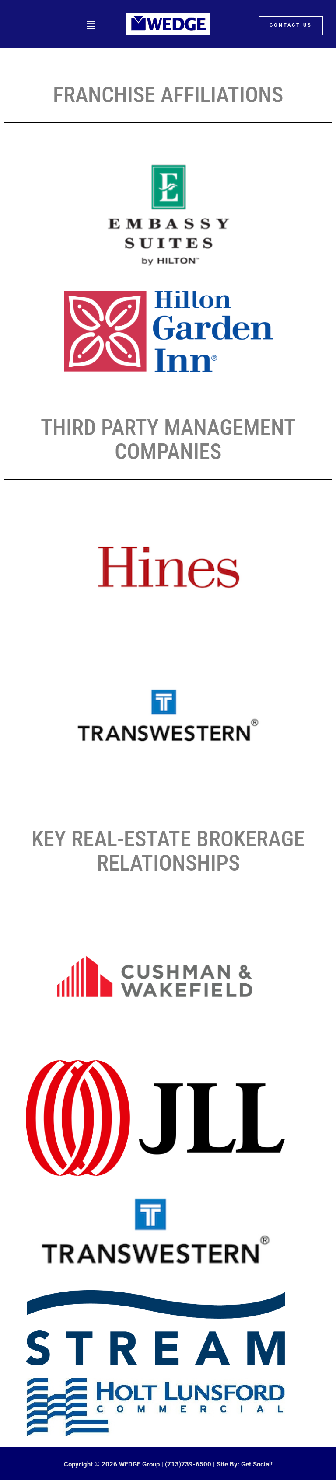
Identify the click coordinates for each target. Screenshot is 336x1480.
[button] (90, 25)
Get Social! (257, 1464)
